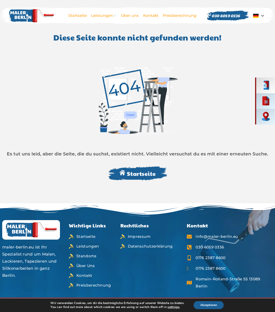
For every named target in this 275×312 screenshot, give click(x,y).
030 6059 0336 (223, 15)
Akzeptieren (211, 305)
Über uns (130, 15)
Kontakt (150, 15)
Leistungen (103, 15)
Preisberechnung (179, 15)
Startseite (77, 15)
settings (174, 307)
